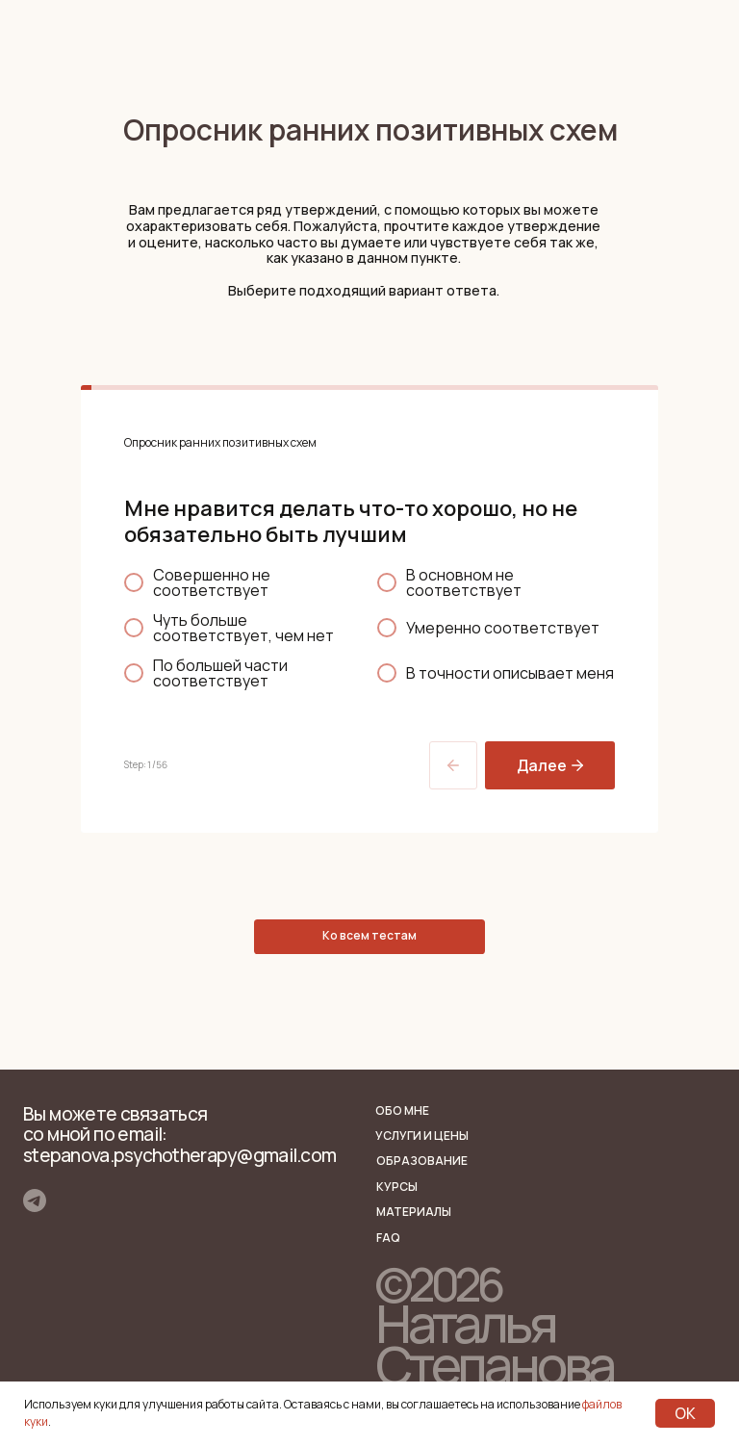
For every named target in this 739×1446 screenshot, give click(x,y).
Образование (422, 1160)
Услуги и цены (422, 1135)
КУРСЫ (397, 1186)
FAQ (388, 1237)
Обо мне (402, 1110)
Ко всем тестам (369, 935)
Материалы (413, 1211)
